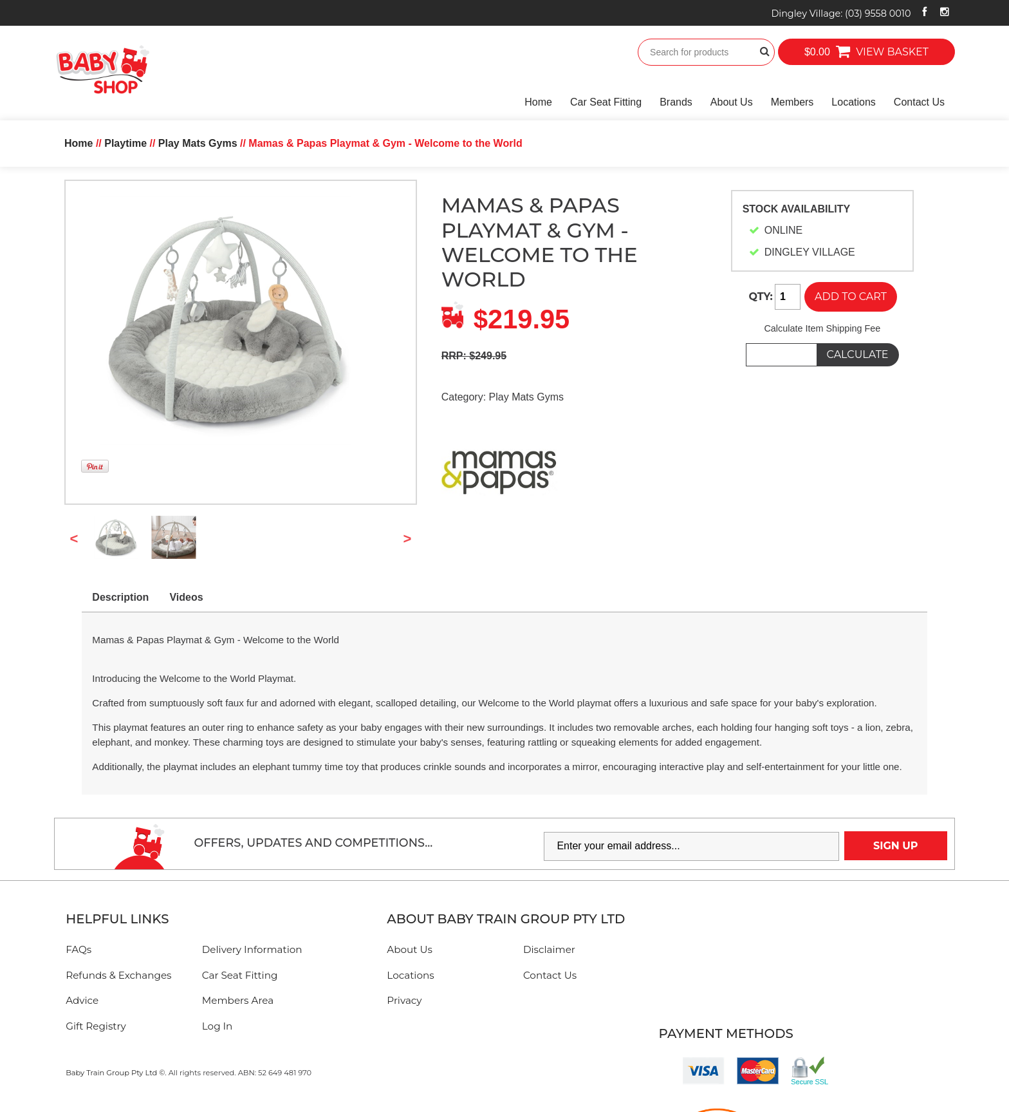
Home (538, 102)
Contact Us (919, 102)
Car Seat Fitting (606, 102)
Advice (82, 1000)
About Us (731, 102)
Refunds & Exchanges (118, 975)
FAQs (78, 949)
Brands (676, 102)
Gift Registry (96, 1026)
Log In (217, 1026)
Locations (853, 102)
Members (792, 102)
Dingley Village (841, 13)
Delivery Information (252, 949)
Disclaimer (549, 949)
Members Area (237, 1000)
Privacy (404, 1000)
